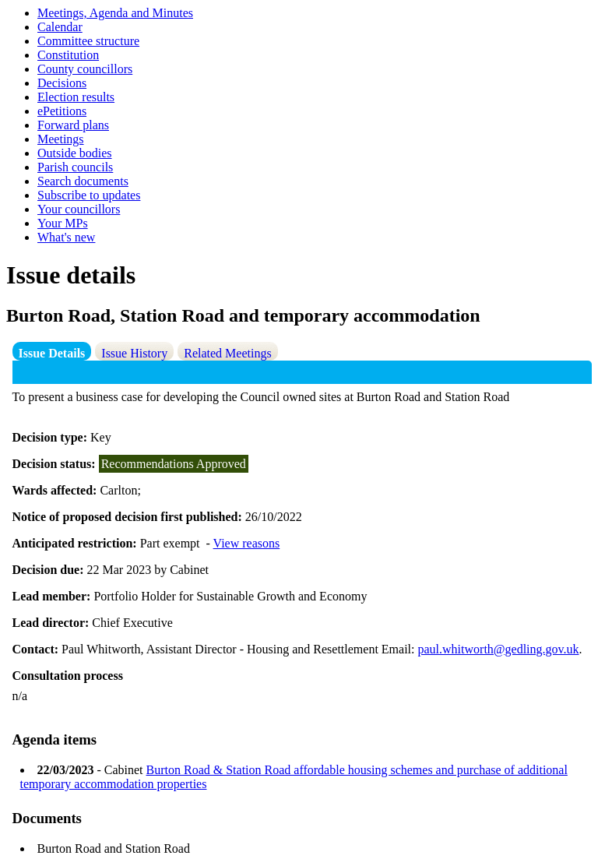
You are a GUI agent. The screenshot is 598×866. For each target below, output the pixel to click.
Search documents (82, 181)
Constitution (68, 55)
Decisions (61, 83)
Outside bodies (74, 153)
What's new (66, 237)
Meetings (60, 139)
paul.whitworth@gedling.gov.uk (498, 649)
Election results (75, 97)
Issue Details (52, 353)
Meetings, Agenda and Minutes (115, 12)
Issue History (134, 353)
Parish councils (75, 167)
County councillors (84, 69)
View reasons (246, 543)
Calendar (60, 26)
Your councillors (78, 209)
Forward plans (73, 125)
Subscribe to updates (88, 195)
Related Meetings (227, 353)
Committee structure (88, 41)
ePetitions (61, 111)
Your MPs (62, 223)
